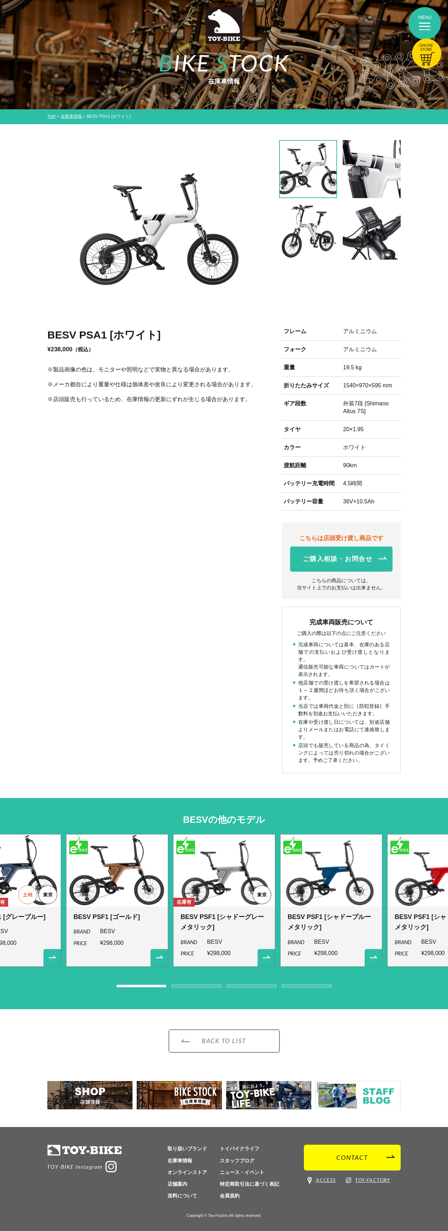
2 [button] (196, 986)
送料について (182, 1195)
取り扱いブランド (187, 1149)
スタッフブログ (237, 1160)
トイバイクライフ (239, 1149)
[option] (158, 230)
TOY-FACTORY (368, 1180)
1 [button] (141, 986)
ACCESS (321, 1180)
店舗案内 (177, 1184)
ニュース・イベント (242, 1172)
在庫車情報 (71, 116)
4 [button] (306, 986)
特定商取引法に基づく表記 (249, 1184)
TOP (51, 116)
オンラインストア (187, 1172)
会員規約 (230, 1195)
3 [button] (251, 986)
